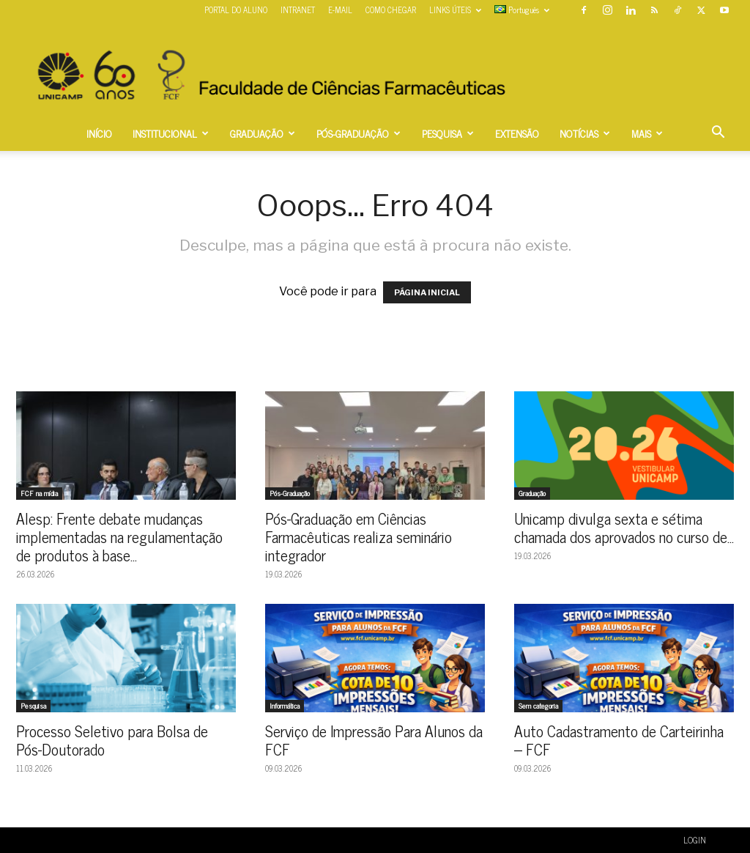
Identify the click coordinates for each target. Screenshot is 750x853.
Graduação (532, 493)
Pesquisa (33, 706)
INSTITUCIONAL (171, 133)
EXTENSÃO (517, 133)
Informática (285, 706)
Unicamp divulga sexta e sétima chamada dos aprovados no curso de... (624, 527)
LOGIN (694, 839)
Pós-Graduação (290, 493)
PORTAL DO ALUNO (235, 9)
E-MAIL (340, 9)
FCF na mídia (39, 493)
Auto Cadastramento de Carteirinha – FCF (619, 739)
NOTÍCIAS (585, 133)
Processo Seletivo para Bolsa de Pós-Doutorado (112, 739)
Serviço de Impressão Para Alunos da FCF (374, 739)
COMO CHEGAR (390, 9)
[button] (717, 134)
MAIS (647, 133)
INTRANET (298, 9)
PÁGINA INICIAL (427, 292)
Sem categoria (538, 706)
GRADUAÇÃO (262, 133)
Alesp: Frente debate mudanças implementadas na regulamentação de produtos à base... (119, 536)
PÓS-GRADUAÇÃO (358, 133)
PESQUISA (448, 133)
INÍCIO (99, 133)
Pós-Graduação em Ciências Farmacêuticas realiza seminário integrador (358, 536)
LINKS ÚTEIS (455, 9)
